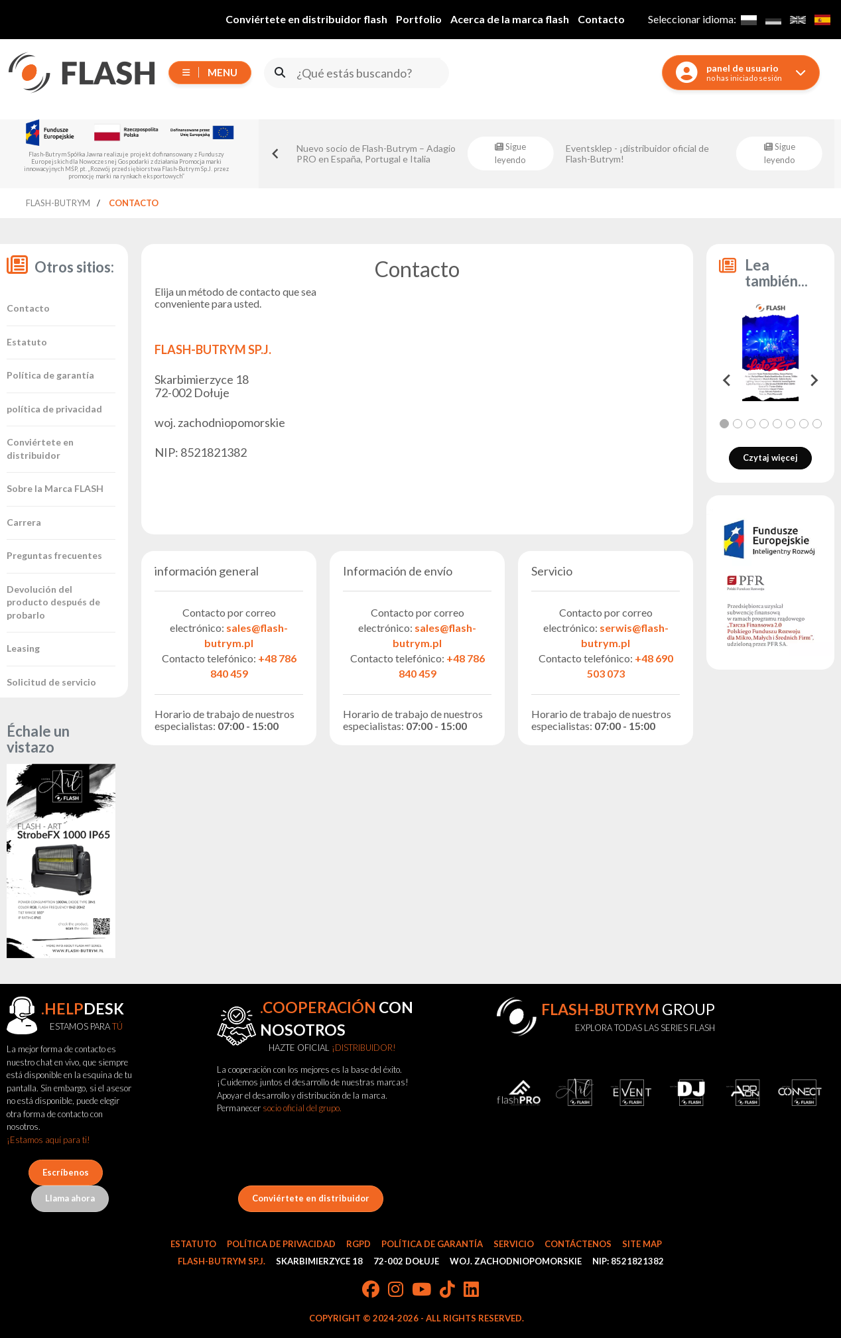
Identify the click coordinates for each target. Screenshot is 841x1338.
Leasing (23, 648)
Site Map (642, 1244)
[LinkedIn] (471, 1290)
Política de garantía (50, 375)
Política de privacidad (281, 1244)
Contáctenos (578, 1244)
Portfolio (419, 19)
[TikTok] (447, 1290)
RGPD (358, 1244)
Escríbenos (65, 1172)
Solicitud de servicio (51, 682)
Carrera (24, 522)
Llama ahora (70, 1198)
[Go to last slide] (276, 153)
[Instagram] (395, 1290)
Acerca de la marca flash (509, 19)
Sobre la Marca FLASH (55, 488)
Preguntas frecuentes (54, 555)
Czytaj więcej (770, 457)
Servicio (513, 1244)
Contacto (601, 19)
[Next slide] (813, 380)
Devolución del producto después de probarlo (53, 602)
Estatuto (27, 341)
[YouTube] (421, 1290)
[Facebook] (370, 1290)
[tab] (724, 423)
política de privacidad (54, 408)
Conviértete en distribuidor (310, 1198)
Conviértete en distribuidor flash (306, 19)
